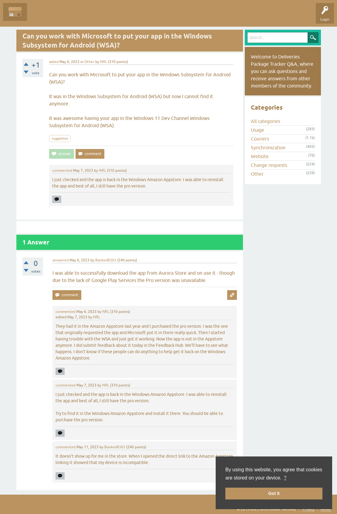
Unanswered (65, 16)
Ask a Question (138, 16)
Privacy (308, 509)
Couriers (260, 138)
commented (62, 170)
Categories (110, 16)
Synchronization (268, 147)
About (326, 509)
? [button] (285, 477)
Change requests (269, 165)
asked (54, 62)
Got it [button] (274, 493)
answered (60, 260)
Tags (88, 16)
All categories (265, 121)
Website (260, 156)
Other (89, 62)
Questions (40, 16)
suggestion (60, 138)
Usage (257, 130)
